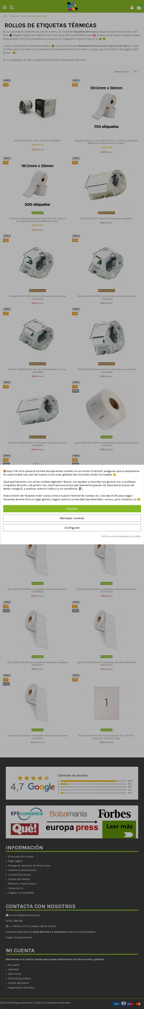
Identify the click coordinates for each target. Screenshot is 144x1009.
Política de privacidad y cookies (121, 536)
